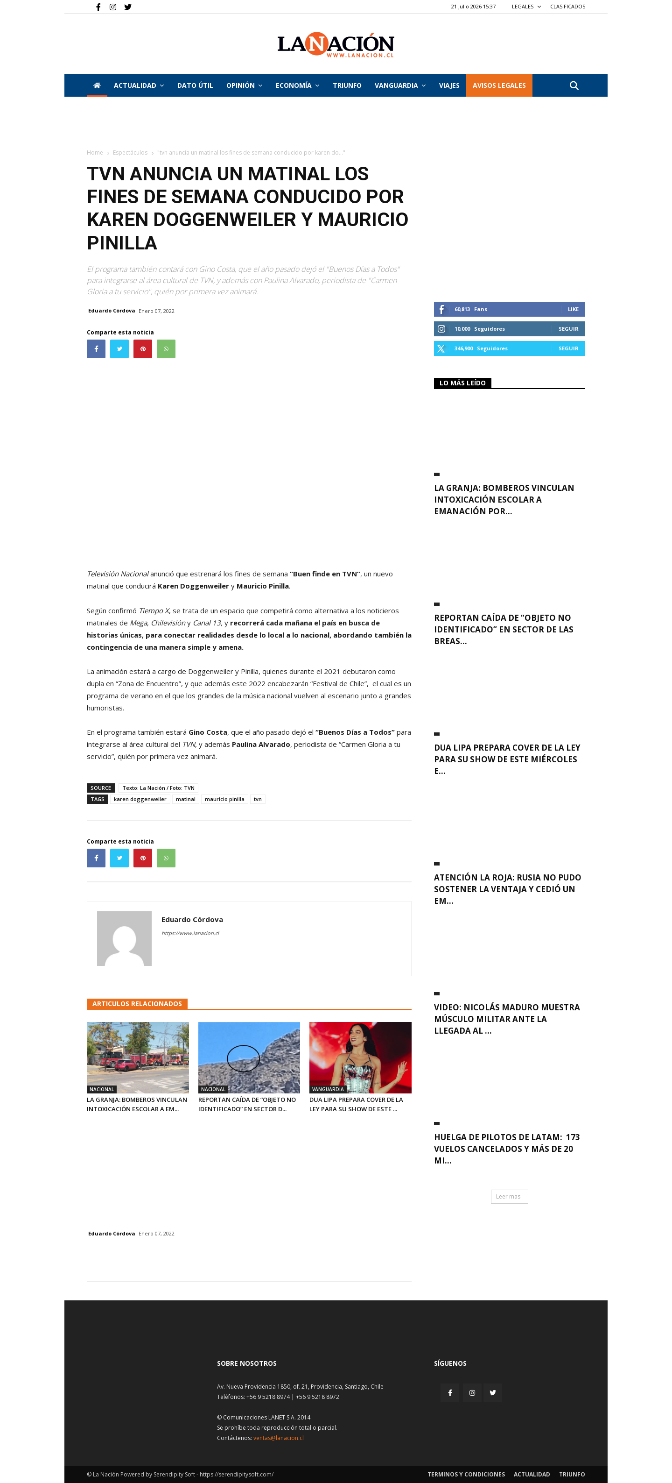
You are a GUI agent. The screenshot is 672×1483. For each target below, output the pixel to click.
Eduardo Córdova (111, 310)
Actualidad (139, 85)
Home (95, 152)
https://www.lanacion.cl (190, 933)
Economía (297, 85)
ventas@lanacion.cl (278, 1438)
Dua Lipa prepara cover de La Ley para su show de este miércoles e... (507, 759)
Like (573, 308)
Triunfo (347, 85)
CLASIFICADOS (567, 6)
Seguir (569, 328)
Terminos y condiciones (466, 1474)
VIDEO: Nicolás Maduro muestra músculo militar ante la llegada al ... (507, 1019)
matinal (186, 798)
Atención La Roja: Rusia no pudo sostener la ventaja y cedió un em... (507, 889)
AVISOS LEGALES (499, 85)
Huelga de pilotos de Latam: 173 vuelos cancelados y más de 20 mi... (507, 1149)
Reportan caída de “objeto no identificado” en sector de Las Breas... (504, 629)
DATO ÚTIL (195, 85)
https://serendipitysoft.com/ (236, 1474)
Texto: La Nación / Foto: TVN (158, 787)
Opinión (244, 85)
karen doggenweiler (140, 798)
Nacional (102, 1089)
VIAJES (449, 85)
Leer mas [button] (508, 1196)
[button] (574, 86)
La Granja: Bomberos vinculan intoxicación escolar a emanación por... (504, 500)
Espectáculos (130, 152)
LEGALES (526, 6)
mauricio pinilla (225, 798)
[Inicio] (97, 85)
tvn (258, 798)
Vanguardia (400, 85)
